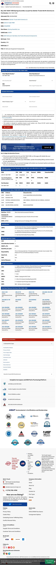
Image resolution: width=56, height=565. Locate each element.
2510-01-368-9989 (9, 22)
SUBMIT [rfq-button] (7, 127)
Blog (30, 488)
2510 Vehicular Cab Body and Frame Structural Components (20, 36)
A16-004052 (32, 307)
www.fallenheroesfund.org (48, 468)
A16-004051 (19, 307)
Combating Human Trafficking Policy (13, 517)
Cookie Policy (6, 514)
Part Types (32, 494)
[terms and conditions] (2, 114)
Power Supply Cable (7, 352)
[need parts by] (41, 80)
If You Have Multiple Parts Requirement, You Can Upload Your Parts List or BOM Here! (24, 147)
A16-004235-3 (46, 326)
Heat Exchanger (6, 354)
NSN (3, 84)
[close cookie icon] (54, 562)
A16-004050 (5, 307)
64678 (9, 32)
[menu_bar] (53, 3)
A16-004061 (32, 314)
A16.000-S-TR (6, 299)
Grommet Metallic (7, 367)
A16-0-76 (31, 292)
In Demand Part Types (9, 343)
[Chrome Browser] (4, 553)
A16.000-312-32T (47, 292)
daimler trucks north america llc (18, 19)
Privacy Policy (7, 511)
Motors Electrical (6, 364)
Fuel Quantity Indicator (8, 347)
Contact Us (32, 491)
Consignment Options (35, 514)
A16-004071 (5, 320)
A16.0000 (18, 299)
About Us (31, 485)
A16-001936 (45, 299)
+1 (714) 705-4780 (11, 490)
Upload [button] (47, 147)
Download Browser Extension (11, 550)
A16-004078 (19, 320)
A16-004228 (5, 326)
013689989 (7, 26)
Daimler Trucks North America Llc (13, 7)
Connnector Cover (7, 357)
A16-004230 (19, 326)
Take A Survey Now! (15, 504)
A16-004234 (32, 326)
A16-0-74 (18, 292)
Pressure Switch (6, 350)
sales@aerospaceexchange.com (13, 487)
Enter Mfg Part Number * (8, 73)
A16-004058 (5, 314)
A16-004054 (46, 307)
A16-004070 (46, 314)
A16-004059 (19, 314)
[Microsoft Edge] (9, 553)
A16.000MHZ (32, 299)
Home (2, 7)
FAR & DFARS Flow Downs (36, 511)
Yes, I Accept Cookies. (49, 561)
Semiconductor (6, 362)
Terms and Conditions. (7, 117)
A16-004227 (46, 320)
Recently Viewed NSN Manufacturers (12, 374)
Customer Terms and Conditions (11, 531)
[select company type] (14, 101)
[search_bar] (50, 3)
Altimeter (5, 359)
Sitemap (31, 497)
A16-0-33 (4, 292)
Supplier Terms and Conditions (11, 528)
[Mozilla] (7, 553)
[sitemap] (30, 500)
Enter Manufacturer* (34, 73)
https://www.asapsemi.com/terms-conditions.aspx (14, 136)
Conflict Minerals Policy (9, 520)
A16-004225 (32, 320)
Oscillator (5, 369)
